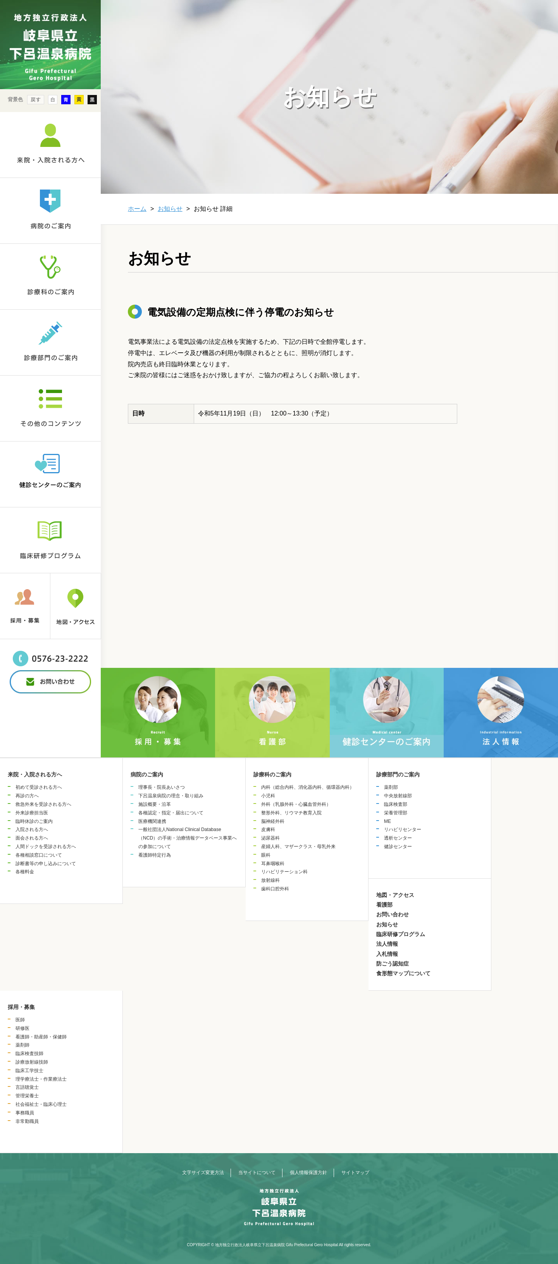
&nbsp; (50, 707)
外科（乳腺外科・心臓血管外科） (296, 804)
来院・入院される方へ (35, 774)
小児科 (268, 795)
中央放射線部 (398, 795)
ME (387, 821)
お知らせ (170, 208)
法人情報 (387, 944)
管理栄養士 (27, 1095)
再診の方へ (27, 795)
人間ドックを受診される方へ (46, 846)
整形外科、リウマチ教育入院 (291, 813)
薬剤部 (391, 787)
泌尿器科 (270, 838)
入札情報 (387, 954)
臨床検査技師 (29, 1053)
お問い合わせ (392, 914)
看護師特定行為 (154, 855)
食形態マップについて (403, 973)
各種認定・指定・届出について (170, 813)
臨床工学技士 (29, 1070)
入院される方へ (32, 829)
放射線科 (270, 880)
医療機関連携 (152, 821)
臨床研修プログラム (400, 934)
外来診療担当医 (32, 813)
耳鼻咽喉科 (272, 863)
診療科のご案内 (272, 774)
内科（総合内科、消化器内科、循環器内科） (307, 787)
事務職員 (25, 1113)
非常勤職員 (27, 1121)
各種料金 (25, 871)
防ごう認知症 (392, 964)
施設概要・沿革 (154, 804)
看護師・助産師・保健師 (41, 1037)
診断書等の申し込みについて (46, 863)
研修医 (22, 1028)
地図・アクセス (395, 895)
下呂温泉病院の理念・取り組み (170, 795)
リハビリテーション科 (284, 871)
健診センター (398, 846)
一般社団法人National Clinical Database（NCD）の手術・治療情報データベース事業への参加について (187, 838)
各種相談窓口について (39, 855)
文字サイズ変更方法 (203, 1172)
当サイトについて (257, 1172)
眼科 (265, 855)
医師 (20, 1020)
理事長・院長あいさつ (161, 787)
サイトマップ (355, 1172)
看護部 (384, 905)
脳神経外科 (272, 821)
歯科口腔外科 (275, 889)
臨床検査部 (395, 804)
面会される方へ (32, 838)
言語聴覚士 (27, 1087)
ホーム (137, 208)
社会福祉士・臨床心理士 (41, 1104)
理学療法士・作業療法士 (41, 1079)
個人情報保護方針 (308, 1172)
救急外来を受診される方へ (43, 804)
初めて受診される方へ (39, 787)
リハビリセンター (402, 829)
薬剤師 (22, 1045)
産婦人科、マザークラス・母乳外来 (298, 846)
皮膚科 (268, 829)
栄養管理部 (395, 813)
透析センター (398, 838)
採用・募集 (21, 1007)
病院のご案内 (147, 774)
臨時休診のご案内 (34, 821)
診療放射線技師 (32, 1062)
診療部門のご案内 (398, 774)
